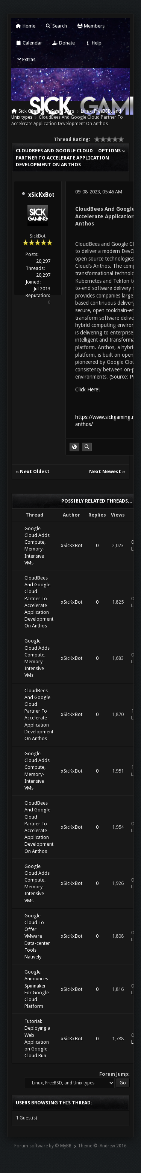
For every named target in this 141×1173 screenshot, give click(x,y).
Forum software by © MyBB (42, 1145)
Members (91, 26)
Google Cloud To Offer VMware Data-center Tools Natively (37, 936)
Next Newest (105, 471)
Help (93, 43)
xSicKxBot (41, 195)
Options (111, 150)
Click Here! (87, 389)
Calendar (29, 43)
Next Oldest (35, 471)
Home (25, 26)
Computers (62, 111)
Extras (26, 59)
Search (56, 26)
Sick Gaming (31, 111)
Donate (63, 43)
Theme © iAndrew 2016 (102, 1145)
